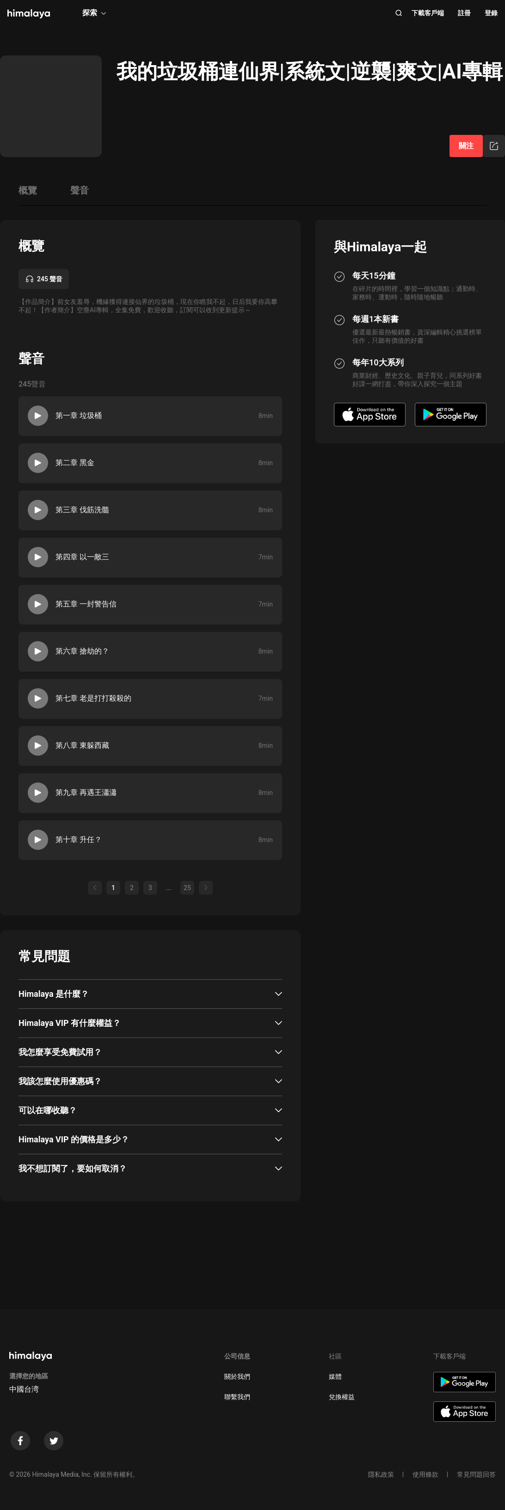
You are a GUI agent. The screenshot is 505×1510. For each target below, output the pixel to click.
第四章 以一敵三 (82, 556)
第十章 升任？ (78, 839)
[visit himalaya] (28, 13)
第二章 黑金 (74, 462)
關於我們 (237, 1376)
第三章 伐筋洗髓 (82, 509)
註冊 (464, 13)
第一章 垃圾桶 (78, 415)
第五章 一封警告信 (86, 604)
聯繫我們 (237, 1397)
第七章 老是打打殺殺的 (93, 698)
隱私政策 (381, 1474)
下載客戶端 (428, 13)
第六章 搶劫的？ (82, 651)
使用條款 (425, 1474)
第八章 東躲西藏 (82, 745)
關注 (466, 145)
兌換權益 (342, 1397)
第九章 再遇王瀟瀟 (86, 792)
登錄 (491, 13)
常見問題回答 (476, 1474)
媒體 (335, 1376)
